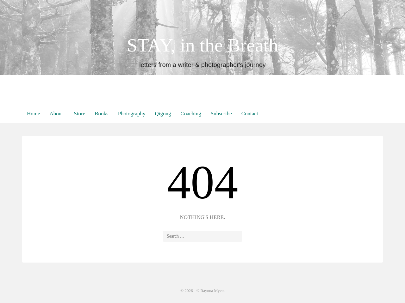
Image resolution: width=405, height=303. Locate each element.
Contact (249, 114)
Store (78, 114)
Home (33, 114)
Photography (132, 114)
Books (101, 114)
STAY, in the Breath (202, 45)
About (56, 114)
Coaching (191, 114)
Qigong (163, 114)
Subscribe (221, 114)
